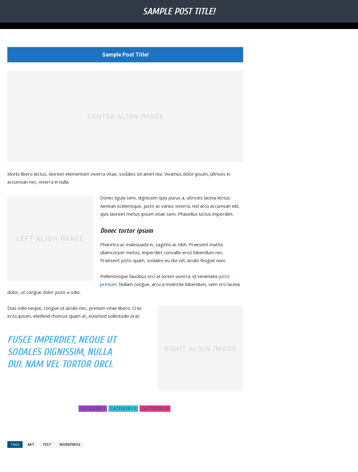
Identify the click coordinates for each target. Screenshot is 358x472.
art (30, 444)
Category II (123, 408)
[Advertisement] (304, 85)
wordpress (70, 444)
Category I (93, 408)
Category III (155, 408)
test (46, 444)
